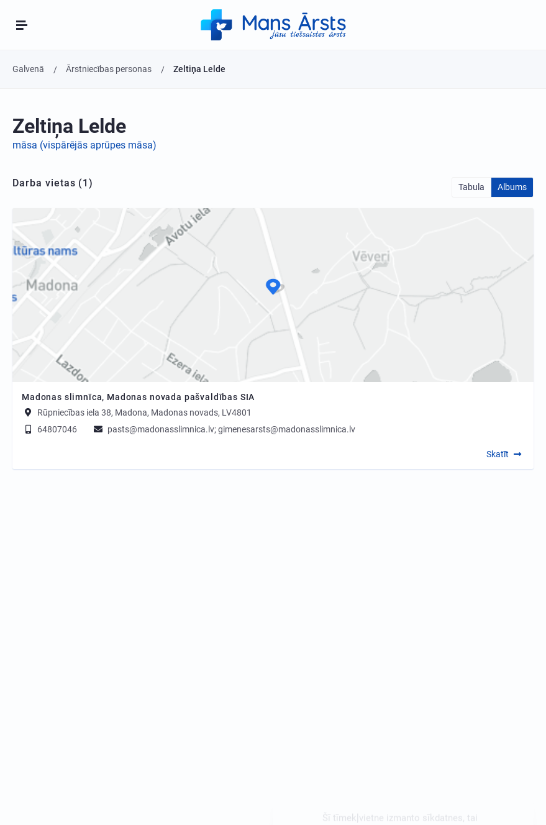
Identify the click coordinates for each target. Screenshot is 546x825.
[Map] (273, 295)
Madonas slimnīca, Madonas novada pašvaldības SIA (138, 397)
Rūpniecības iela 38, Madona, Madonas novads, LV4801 (144, 412)
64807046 (49, 429)
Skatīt (497, 454)
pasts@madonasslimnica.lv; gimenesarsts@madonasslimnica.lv (223, 429)
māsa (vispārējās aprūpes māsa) (84, 145)
